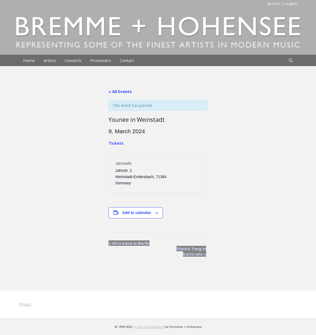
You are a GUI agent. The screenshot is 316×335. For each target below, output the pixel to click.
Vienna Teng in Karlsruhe (191, 251)
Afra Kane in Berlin (129, 243)
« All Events (120, 91)
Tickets (116, 143)
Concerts (73, 60)
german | (275, 3)
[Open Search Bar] (290, 60)
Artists (50, 60)
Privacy (25, 304)
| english (290, 3)
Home (29, 60)
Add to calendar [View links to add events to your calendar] (136, 212)
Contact (127, 60)
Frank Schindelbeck (149, 327)
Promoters (100, 60)
